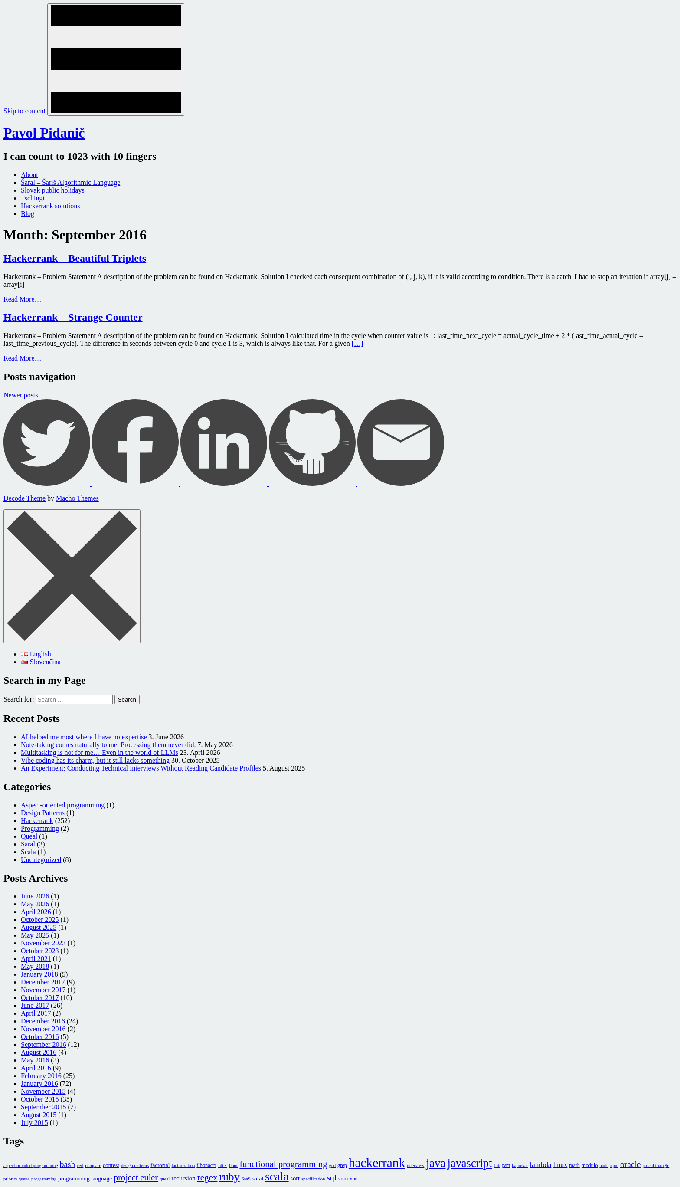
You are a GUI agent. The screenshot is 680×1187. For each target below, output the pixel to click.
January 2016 (39, 1083)
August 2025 (38, 927)
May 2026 (35, 904)
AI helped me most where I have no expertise (84, 737)
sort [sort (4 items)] (295, 1178)
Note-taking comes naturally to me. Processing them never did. (108, 744)
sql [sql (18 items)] (332, 1177)
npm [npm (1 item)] (614, 1165)
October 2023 (40, 950)
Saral (28, 844)
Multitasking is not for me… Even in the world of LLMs (99, 752)
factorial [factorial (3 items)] (160, 1165)
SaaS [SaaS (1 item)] (246, 1179)
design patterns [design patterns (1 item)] (135, 1165)
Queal (29, 836)
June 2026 (35, 896)
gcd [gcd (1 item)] (332, 1165)
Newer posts (20, 395)
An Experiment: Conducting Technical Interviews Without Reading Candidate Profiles (141, 768)
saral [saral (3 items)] (257, 1178)
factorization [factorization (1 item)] (183, 1165)
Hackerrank (37, 820)
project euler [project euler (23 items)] (136, 1177)
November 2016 (43, 1029)
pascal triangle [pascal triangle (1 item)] (655, 1165)
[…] (357, 343)
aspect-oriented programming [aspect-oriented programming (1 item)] (30, 1165)
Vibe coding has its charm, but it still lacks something (95, 760)
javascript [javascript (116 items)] (470, 1163)
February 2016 (41, 1075)
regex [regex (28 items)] (207, 1177)
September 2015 (43, 1107)
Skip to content (24, 111)
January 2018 (39, 974)
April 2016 (36, 1068)
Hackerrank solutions (50, 206)
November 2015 (43, 1091)
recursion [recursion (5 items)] (183, 1178)
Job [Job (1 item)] (497, 1165)
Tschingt (33, 198)
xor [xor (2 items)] (353, 1179)
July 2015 (34, 1122)
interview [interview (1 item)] (415, 1165)
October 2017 (40, 997)
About (29, 174)
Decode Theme (24, 498)
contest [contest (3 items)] (111, 1165)
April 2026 (36, 911)
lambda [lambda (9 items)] (541, 1165)
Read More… (22, 299)
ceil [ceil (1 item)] (80, 1165)
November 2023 (43, 943)
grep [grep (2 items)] (342, 1165)
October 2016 (40, 1036)
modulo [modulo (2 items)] (590, 1165)
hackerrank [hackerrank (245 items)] (377, 1163)
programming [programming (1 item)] (43, 1179)
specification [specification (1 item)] (313, 1179)
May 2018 (35, 966)
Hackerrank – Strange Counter (73, 317)
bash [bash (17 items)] (67, 1164)
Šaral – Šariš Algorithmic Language (70, 182)
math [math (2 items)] (574, 1165)
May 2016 (35, 1060)
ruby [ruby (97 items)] (229, 1177)
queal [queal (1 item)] (165, 1179)
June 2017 (35, 1005)
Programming (40, 828)
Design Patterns (43, 812)
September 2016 (43, 1044)
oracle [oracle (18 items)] (630, 1164)
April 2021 (36, 958)
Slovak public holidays (53, 190)
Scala (28, 852)
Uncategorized (41, 859)
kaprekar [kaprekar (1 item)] (520, 1165)
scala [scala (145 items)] (277, 1176)
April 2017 (36, 1013)
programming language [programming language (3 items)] (85, 1178)
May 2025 (35, 935)
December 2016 (43, 1021)
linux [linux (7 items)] (560, 1164)
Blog (27, 213)
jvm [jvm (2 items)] (506, 1165)
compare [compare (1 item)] (93, 1165)
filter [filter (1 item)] (222, 1165)
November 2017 (43, 990)
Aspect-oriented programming (63, 805)
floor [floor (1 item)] (233, 1165)
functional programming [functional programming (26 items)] (283, 1164)
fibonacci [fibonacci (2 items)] (206, 1165)
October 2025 (40, 919)
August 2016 (38, 1052)
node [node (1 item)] (603, 1165)
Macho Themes (77, 498)
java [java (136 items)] (435, 1163)
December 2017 (43, 982)
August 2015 (38, 1114)
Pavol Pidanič (44, 133)
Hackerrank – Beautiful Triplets (74, 258)
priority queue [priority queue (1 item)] (16, 1179)
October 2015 (40, 1099)
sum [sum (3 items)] (343, 1178)
